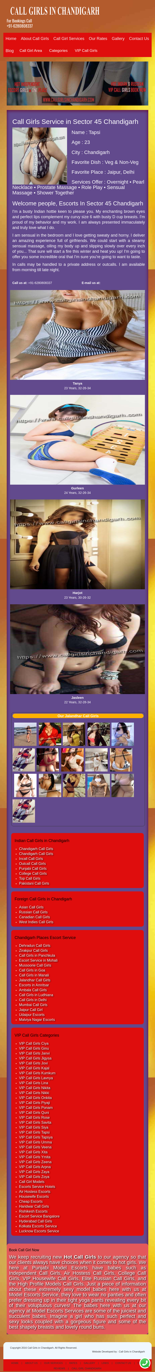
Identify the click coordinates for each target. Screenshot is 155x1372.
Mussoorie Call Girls (35, 965)
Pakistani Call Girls (34, 883)
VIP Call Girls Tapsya (36, 1137)
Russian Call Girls (33, 912)
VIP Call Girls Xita (33, 1152)
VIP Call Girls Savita (35, 1122)
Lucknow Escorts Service (39, 1231)
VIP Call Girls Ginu (34, 1048)
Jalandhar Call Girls (34, 980)
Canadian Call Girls (34, 917)
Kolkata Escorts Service (38, 1226)
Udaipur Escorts (32, 1015)
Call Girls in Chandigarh (132, 1351)
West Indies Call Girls (36, 922)
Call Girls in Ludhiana (36, 995)
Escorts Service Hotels (37, 1187)
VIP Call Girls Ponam (36, 1108)
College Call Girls (33, 873)
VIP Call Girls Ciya (33, 1043)
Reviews (59, 1368)
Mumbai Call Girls (33, 1005)
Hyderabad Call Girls (35, 1221)
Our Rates (98, 38)
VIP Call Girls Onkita (35, 1098)
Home (11, 38)
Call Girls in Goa (32, 970)
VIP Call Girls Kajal (34, 1068)
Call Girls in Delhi (33, 1000)
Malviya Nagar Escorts (37, 1020)
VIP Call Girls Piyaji (34, 1103)
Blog (10, 50)
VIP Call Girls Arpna (35, 1167)
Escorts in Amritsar (34, 985)
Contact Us (139, 38)
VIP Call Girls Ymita (34, 1157)
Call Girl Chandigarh (86, 1368)
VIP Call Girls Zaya (34, 1172)
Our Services (53, 1363)
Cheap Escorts (31, 1201)
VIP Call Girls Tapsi (34, 1132)
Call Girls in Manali (34, 975)
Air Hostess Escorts (34, 1192)
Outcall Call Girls (32, 864)
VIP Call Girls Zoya (34, 1177)
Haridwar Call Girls (34, 1206)
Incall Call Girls (31, 859)
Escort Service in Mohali (38, 960)
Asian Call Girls (31, 907)
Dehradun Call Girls (34, 946)
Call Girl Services (68, 38)
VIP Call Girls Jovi (33, 1063)
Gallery (118, 38)
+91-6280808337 (20, 26)
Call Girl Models (31, 1182)
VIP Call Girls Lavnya (36, 1078)
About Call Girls (35, 38)
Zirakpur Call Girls (33, 950)
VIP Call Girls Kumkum (37, 1073)
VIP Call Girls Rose (34, 1117)
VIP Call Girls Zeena (35, 1162)
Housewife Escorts (34, 1196)
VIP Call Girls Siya (33, 1127)
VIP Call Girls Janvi (34, 1053)
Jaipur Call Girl (31, 1010)
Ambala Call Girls (33, 990)
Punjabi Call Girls (33, 869)
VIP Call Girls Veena (35, 1147)
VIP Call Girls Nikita (34, 1088)
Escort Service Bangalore (39, 1216)
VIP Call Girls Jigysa (35, 1058)
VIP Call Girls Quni (34, 1113)
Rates (73, 1363)
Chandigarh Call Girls (36, 849)
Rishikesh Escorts (33, 1211)
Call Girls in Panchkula (37, 955)
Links (105, 1363)
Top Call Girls (29, 878)
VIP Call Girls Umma (35, 1142)
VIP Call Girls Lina (33, 1083)
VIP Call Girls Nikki (34, 1093)
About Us (31, 1363)
